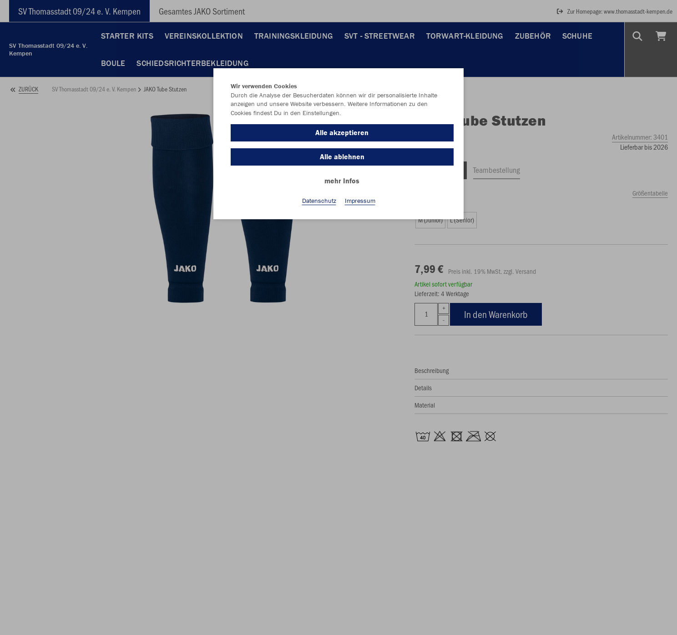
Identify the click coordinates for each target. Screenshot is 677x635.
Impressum (360, 201)
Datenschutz (319, 201)
